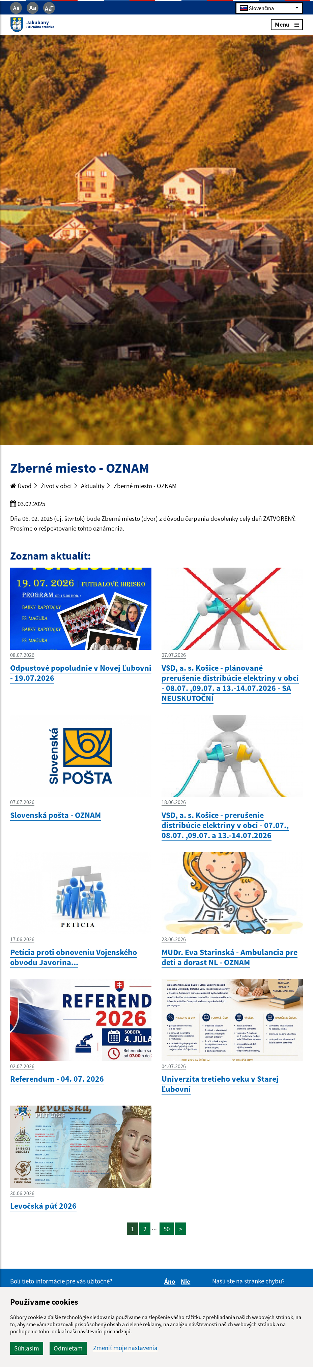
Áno (170, 1281)
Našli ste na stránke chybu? (248, 1281)
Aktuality (93, 486)
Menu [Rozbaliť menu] (287, 24)
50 (167, 1229)
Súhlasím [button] (26, 1348)
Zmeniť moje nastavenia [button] (125, 1348)
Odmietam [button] (68, 1348)
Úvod (21, 486)
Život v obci (56, 486)
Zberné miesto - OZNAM (145, 486)
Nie (186, 1281)
